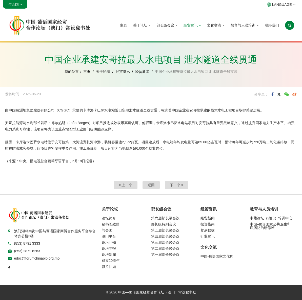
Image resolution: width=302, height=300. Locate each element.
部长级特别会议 (163, 224)
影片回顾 (109, 267)
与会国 (107, 230)
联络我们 (272, 25)
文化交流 (216, 25)
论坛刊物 (109, 242)
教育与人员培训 (245, 25)
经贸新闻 (142, 72)
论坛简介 (109, 218)
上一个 (125, 185)
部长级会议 (166, 25)
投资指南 (207, 224)
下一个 (177, 185)
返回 (151, 185)
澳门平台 (109, 236)
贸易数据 (207, 230)
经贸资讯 (192, 25)
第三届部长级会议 (165, 242)
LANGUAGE (281, 5)
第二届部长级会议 (165, 248)
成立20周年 (111, 261)
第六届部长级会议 (165, 218)
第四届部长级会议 (165, 236)
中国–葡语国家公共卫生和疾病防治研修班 (270, 226)
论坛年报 (109, 248)
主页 (123, 25)
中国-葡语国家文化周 (217, 256)
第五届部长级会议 (165, 230)
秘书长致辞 (110, 224)
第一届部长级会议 (165, 254)
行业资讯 (207, 236)
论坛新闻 (109, 254)
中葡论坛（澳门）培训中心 (271, 218)
